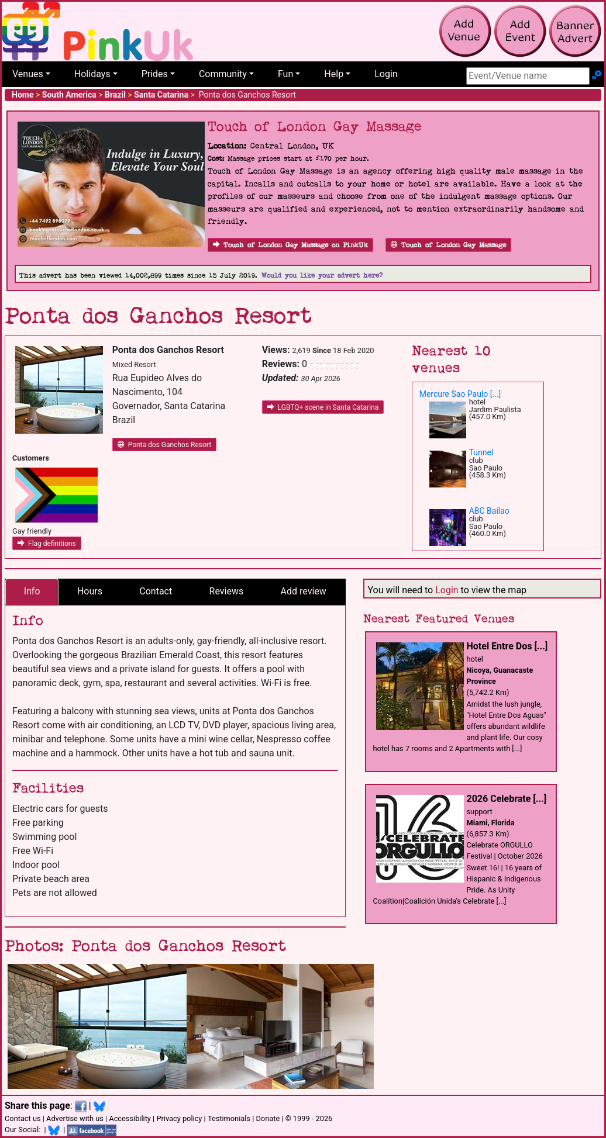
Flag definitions (47, 543)
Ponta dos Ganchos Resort (165, 445)
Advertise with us (75, 1118)
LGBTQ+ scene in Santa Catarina (323, 407)
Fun (285, 73)
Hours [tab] (89, 591)
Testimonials (229, 1118)
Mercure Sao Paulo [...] (460, 394)
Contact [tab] (155, 591)
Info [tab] (32, 591)
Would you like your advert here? (322, 276)
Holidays (92, 73)
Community (223, 73)
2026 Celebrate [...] (507, 798)
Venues (27, 73)
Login (385, 73)
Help (333, 73)
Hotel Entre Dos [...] (507, 646)
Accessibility (130, 1118)
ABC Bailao (489, 511)
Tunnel (481, 452)
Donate (268, 1118)
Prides (155, 73)
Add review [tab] (303, 591)
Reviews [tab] (226, 591)
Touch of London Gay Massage (448, 245)
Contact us (23, 1118)
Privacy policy (179, 1118)
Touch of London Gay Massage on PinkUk (290, 245)
